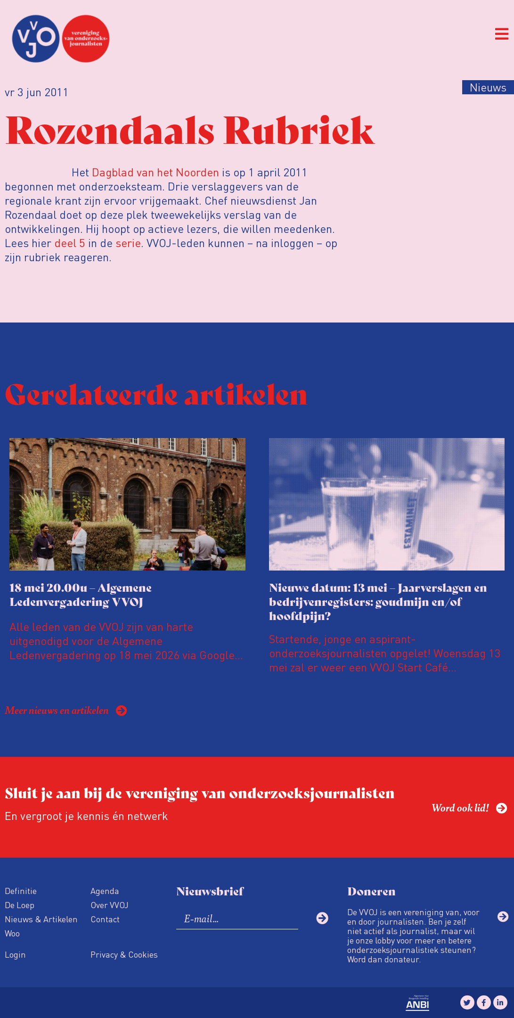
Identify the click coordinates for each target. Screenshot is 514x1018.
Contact (105, 918)
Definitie (21, 890)
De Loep (19, 904)
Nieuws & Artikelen (41, 918)
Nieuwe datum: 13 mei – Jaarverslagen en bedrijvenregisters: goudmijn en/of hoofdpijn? (378, 601)
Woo (12, 932)
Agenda (104, 890)
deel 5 (69, 242)
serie (128, 242)
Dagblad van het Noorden (155, 172)
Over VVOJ (109, 904)
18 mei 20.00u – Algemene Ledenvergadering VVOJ (80, 594)
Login (15, 954)
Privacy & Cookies (124, 954)
